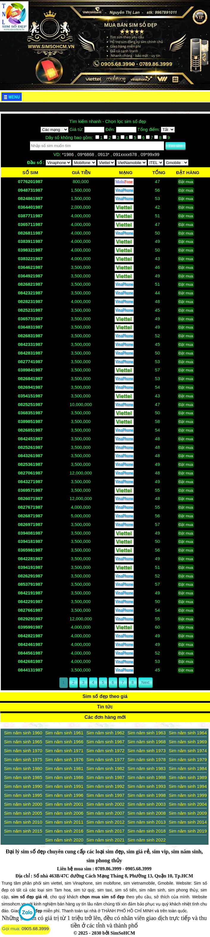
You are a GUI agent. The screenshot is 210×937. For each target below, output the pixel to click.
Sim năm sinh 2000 (23, 804)
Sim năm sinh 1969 (188, 741)
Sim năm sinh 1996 (64, 795)
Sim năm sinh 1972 (105, 750)
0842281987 (30, 558)
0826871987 (30, 515)
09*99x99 (150, 154)
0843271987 (30, 481)
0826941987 (30, 387)
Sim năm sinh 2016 (64, 830)
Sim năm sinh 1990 (23, 786)
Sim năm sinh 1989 (188, 777)
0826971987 (30, 524)
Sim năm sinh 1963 (146, 732)
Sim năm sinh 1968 (146, 741)
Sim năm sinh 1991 (64, 786)
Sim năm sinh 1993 (146, 786)
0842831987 (30, 352)
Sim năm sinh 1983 (146, 768)
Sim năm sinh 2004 (188, 804)
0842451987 (30, 438)
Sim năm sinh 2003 (146, 804)
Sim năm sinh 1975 (23, 759)
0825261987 (30, 447)
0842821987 (30, 635)
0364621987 (30, 267)
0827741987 (30, 361)
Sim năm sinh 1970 (23, 750)
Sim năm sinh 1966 (64, 741)
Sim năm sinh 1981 (64, 768)
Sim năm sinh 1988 (146, 777)
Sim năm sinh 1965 (23, 741)
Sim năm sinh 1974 (188, 750)
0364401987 (30, 207)
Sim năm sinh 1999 (188, 795)
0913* (104, 154)
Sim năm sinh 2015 (23, 830)
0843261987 (30, 455)
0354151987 (30, 395)
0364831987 (30, 326)
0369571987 (30, 490)
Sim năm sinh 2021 (105, 839)
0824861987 (30, 198)
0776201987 (30, 181)
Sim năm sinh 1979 (188, 759)
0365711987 (30, 224)
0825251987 (30, 404)
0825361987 (30, 464)
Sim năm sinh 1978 (146, 759)
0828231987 (30, 301)
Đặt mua (186, 181)
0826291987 (30, 575)
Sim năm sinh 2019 (188, 830)
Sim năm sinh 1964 (188, 732)
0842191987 (30, 592)
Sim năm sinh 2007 (105, 813)
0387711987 (30, 215)
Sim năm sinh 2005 (23, 813)
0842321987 (30, 292)
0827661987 (30, 610)
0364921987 (30, 275)
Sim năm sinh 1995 (23, 795)
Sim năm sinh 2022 (146, 839)
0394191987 (30, 567)
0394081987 (30, 532)
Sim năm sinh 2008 (146, 813)
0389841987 (30, 369)
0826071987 (30, 498)
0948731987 (30, 190)
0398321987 (30, 249)
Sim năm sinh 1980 (23, 768)
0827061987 (30, 472)
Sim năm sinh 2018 (146, 830)
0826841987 (30, 378)
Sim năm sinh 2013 (146, 821)
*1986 (68, 154)
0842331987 (30, 344)
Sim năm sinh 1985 (23, 777)
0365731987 (30, 318)
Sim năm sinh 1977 (105, 759)
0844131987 (30, 669)
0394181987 (30, 541)
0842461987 (30, 644)
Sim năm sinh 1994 (188, 786)
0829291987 (30, 618)
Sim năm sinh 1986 (64, 777)
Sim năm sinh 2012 (105, 821)
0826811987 (30, 232)
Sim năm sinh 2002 (105, 804)
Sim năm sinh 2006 (64, 813)
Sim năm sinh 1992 (105, 786)
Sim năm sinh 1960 (23, 732)
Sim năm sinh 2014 (188, 821)
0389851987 (30, 421)
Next (145, 682)
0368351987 (30, 412)
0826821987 (30, 284)
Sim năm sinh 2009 (188, 813)
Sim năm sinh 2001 (64, 804)
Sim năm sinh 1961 (64, 732)
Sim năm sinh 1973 (146, 750)
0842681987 (30, 661)
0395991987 (30, 627)
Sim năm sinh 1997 (105, 795)
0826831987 (30, 335)
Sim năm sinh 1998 (146, 795)
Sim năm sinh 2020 (64, 839)
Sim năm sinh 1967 (105, 741)
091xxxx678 (125, 154)
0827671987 (30, 507)
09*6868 (86, 154)
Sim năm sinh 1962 (105, 732)
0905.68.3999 (35, 928)
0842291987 (30, 601)
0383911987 (30, 241)
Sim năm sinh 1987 (105, 777)
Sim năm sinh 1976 (64, 759)
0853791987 (30, 584)
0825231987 (30, 310)
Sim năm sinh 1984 (188, 768)
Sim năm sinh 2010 (23, 821)
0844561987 (30, 652)
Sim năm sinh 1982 (105, 768)
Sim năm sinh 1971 (64, 750)
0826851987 (30, 429)
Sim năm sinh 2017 (105, 830)
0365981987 (30, 549)
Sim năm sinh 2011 (64, 821)
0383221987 (30, 258)
